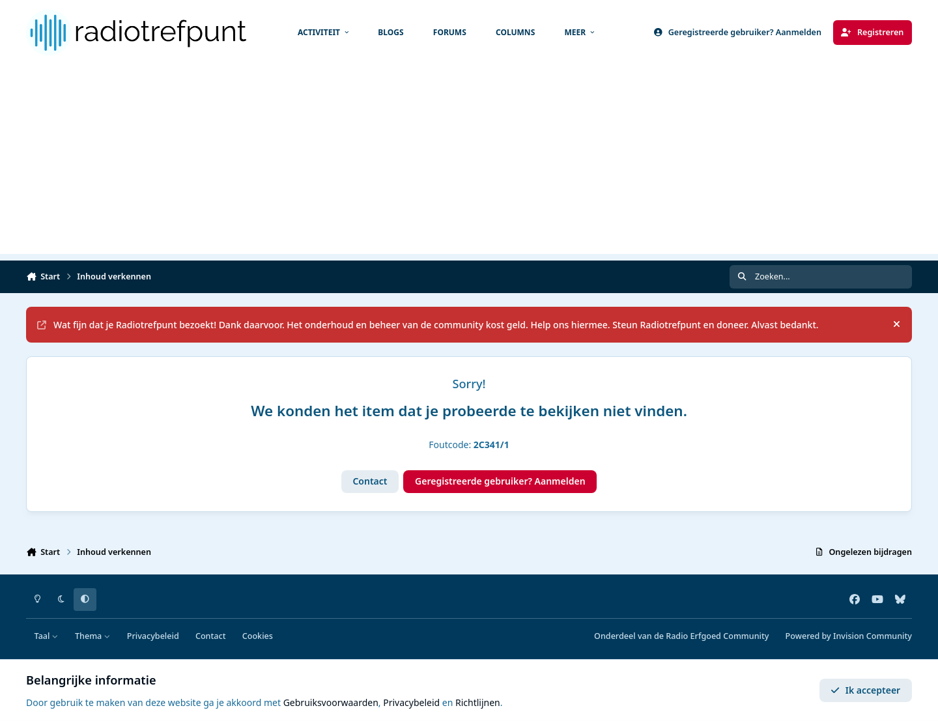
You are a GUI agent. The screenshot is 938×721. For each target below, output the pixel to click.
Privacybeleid (153, 636)
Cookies (257, 636)
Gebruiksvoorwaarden (330, 702)
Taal (47, 636)
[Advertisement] (469, 163)
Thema (93, 636)
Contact (369, 481)
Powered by (849, 636)
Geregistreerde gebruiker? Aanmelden (500, 481)
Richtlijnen (477, 702)
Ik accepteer (865, 690)
